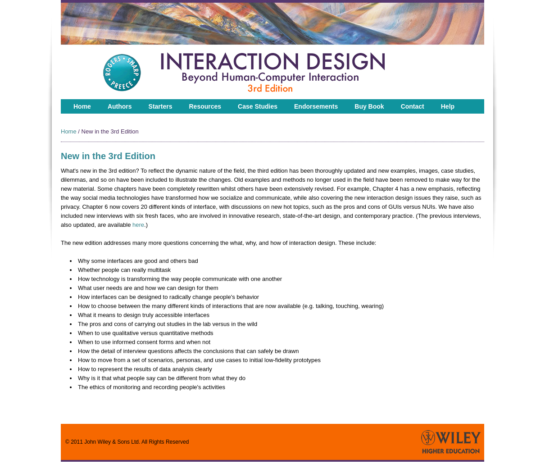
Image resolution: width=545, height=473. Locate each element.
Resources (205, 106)
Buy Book (369, 106)
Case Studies (257, 106)
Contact (412, 106)
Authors (120, 106)
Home (82, 106)
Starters (161, 106)
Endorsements (316, 106)
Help (447, 106)
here (138, 224)
